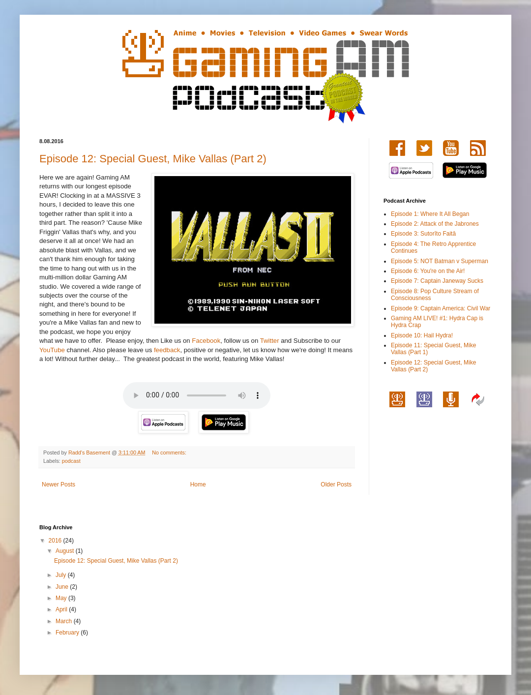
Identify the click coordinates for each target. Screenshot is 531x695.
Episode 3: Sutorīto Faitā (423, 233)
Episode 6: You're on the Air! (428, 271)
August (66, 550)
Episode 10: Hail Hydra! (422, 335)
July (62, 575)
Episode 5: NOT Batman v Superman (439, 261)
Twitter (269, 340)
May (62, 598)
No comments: (170, 452)
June (63, 586)
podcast (71, 461)
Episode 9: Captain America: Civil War (440, 308)
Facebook (206, 340)
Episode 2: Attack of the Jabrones (435, 223)
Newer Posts (58, 484)
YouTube (52, 350)
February (68, 632)
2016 (56, 540)
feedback (167, 350)
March (65, 621)
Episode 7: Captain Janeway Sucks (437, 280)
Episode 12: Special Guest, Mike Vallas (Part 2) (152, 158)
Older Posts (336, 484)
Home (198, 484)
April (62, 609)
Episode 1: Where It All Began (430, 214)
